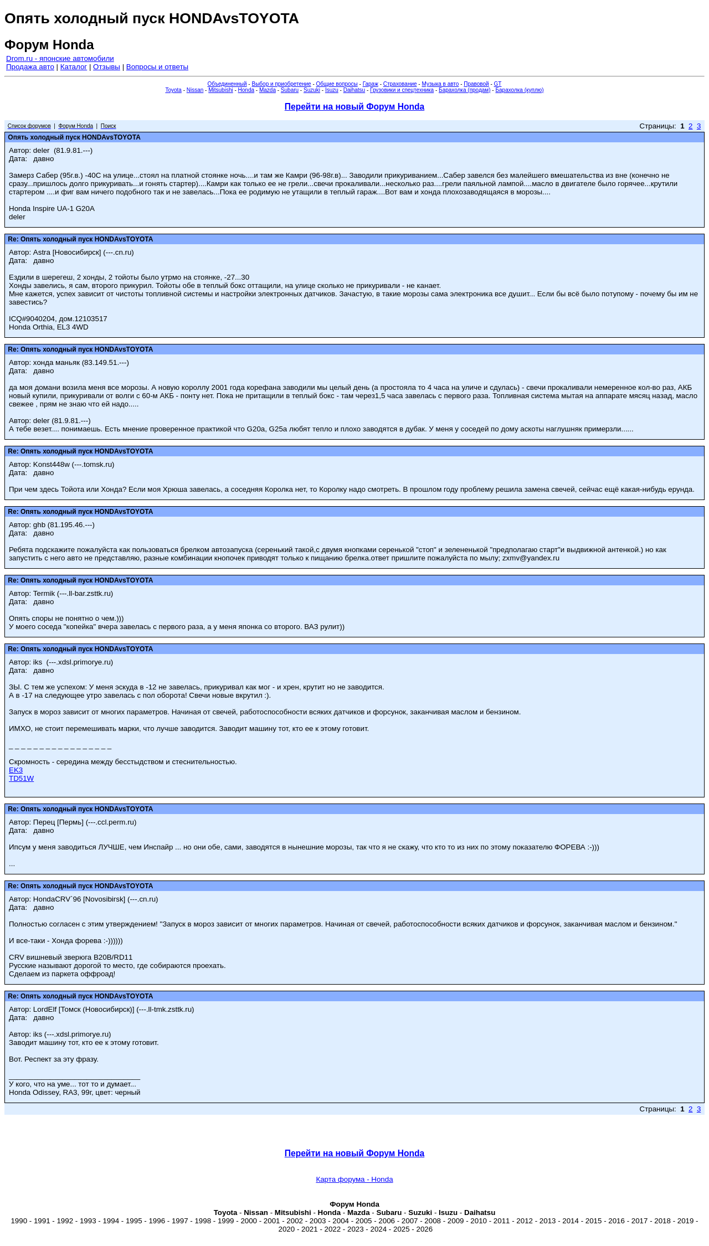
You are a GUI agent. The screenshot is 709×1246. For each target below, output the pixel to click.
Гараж (370, 84)
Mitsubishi (220, 90)
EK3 (16, 770)
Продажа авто (30, 67)
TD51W (21, 778)
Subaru (290, 90)
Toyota (173, 90)
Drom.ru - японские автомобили (60, 58)
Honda (246, 90)
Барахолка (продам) (465, 90)
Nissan (195, 90)
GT (498, 84)
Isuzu (331, 90)
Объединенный (227, 84)
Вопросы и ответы (157, 67)
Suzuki (312, 90)
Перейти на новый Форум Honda (354, 106)
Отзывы (106, 67)
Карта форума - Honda (354, 1179)
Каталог (73, 67)
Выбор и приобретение (281, 84)
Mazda (267, 90)
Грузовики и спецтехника (402, 90)
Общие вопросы (337, 84)
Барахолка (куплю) (519, 90)
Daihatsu (354, 90)
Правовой (476, 84)
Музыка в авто (440, 84)
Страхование (400, 84)
